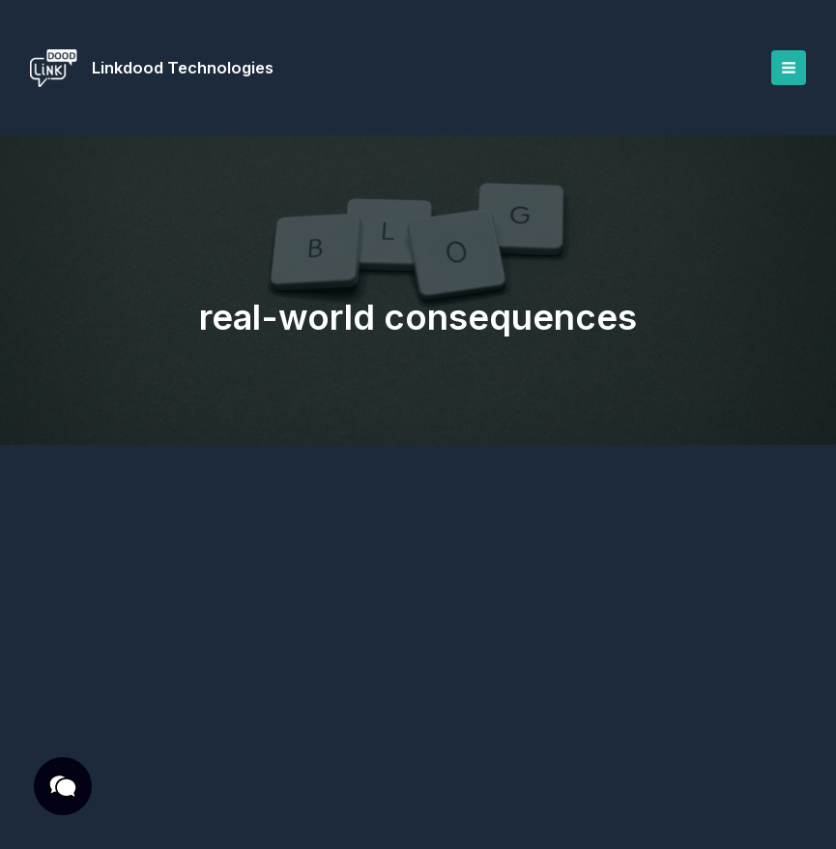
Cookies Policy (245, 803)
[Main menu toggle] (787, 67)
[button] (58, 791)
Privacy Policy (149, 781)
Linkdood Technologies (184, 67)
